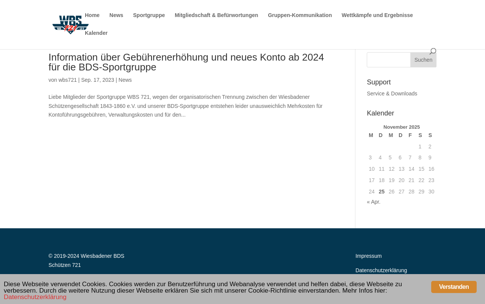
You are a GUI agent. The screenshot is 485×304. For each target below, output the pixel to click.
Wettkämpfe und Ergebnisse (377, 15)
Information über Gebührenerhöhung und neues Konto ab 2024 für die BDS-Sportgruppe (186, 62)
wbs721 (67, 80)
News (117, 15)
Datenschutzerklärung (381, 270)
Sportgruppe (149, 15)
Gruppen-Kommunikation (300, 15)
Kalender (96, 33)
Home (92, 15)
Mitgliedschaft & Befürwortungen (216, 15)
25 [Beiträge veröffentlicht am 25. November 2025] (382, 192)
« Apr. (373, 202)
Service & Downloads (392, 93)
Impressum (368, 256)
